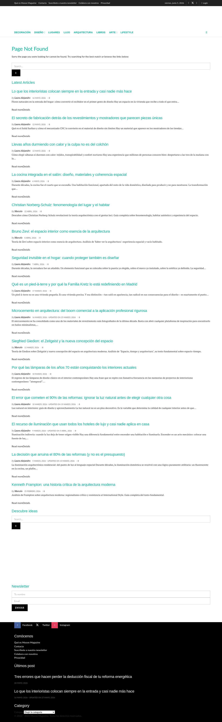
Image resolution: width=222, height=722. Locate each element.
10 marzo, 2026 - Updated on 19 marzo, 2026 (54, 404)
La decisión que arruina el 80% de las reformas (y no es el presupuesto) (68, 454)
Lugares (54, 32)
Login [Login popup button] (204, 3)
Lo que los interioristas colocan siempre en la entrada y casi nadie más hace (72, 91)
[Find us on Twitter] (192, 3)
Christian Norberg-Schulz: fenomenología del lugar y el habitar (61, 205)
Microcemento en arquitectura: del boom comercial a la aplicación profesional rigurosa (79, 311)
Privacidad (105, 3)
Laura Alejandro (22, 97)
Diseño (38, 32)
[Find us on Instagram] (196, 3)
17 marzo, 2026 (39, 291)
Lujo (67, 32)
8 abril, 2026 (30, 238)
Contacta (43, 3)
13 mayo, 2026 (38, 124)
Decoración (22, 32)
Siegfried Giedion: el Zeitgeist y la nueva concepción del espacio (62, 341)
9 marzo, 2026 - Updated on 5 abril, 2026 (52, 431)
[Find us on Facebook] (188, 3)
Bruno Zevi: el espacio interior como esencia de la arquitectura (61, 231)
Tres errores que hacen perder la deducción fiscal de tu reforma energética (73, 677)
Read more (21, 109)
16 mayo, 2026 (38, 98)
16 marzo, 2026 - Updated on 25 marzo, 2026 (54, 317)
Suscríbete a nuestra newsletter (63, 3)
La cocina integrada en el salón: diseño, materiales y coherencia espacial (69, 174)
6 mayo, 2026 (38, 181)
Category (19, 712)
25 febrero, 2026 (32, 491)
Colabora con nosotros (89, 3)
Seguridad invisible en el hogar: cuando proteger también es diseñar (65, 258)
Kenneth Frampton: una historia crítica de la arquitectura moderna (63, 484)
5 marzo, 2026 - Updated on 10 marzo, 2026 (53, 461)
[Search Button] (206, 32)
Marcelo (18, 211)
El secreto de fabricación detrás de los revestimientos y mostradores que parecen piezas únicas (87, 118)
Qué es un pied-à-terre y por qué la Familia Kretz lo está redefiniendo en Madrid (74, 284)
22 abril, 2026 (30, 211)
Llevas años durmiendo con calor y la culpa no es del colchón (60, 144)
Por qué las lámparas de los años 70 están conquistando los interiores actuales (74, 367)
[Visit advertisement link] (111, 554)
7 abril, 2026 (38, 264)
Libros (100, 32)
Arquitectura (83, 32)
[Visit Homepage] (39, 17)
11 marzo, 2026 (31, 347)
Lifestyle (127, 32)
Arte (112, 32)
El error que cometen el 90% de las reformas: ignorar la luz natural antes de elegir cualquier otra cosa (91, 397)
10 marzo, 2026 (39, 374)
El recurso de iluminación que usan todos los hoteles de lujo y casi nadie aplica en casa (80, 424)
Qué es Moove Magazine (25, 3)
